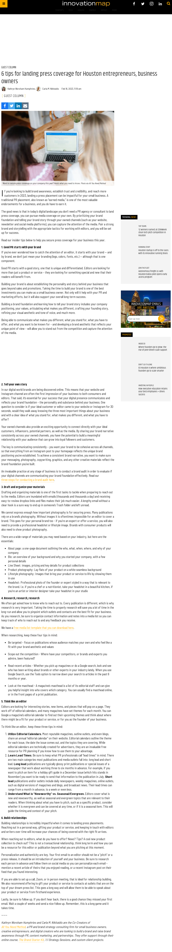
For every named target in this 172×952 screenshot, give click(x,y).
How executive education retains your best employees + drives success (152, 391)
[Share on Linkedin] (18, 105)
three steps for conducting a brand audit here (27, 480)
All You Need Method (13, 927)
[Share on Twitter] (11, 105)
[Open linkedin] (160, 4)
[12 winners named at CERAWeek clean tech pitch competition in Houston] (128, 232)
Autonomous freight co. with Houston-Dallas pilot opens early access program (152, 274)
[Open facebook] (134, 4)
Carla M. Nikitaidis (50, 88)
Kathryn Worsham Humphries (21, 88)
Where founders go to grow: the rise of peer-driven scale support (152, 348)
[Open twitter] (143, 4)
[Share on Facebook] (4, 105)
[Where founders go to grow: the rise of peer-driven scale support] (128, 349)
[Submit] (168, 3)
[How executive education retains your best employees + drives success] (128, 391)
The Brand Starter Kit (31, 940)
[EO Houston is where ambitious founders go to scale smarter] (128, 370)
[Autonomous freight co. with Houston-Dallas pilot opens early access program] (128, 273)
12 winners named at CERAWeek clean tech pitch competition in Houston (152, 232)
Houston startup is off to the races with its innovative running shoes (153, 252)
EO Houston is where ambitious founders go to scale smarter (152, 369)
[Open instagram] (151, 4)
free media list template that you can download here (44, 628)
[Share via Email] (25, 105)
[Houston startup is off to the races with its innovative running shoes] (128, 253)
